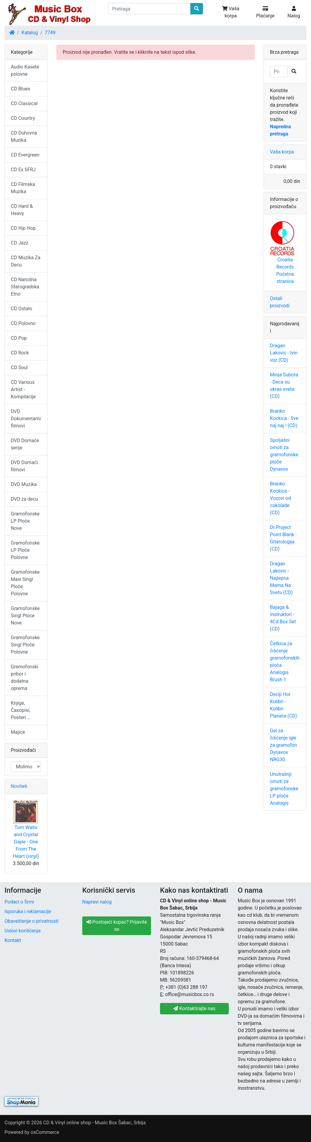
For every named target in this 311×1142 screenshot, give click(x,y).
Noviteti (19, 786)
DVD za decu (24, 499)
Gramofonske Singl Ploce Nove (25, 616)
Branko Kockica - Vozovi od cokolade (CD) (280, 498)
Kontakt (13, 940)
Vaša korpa (230, 12)
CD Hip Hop (23, 228)
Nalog (294, 12)
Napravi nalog (97, 902)
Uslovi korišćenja (23, 931)
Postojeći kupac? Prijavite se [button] (116, 925)
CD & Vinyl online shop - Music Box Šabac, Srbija (94, 1122)
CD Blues (20, 89)
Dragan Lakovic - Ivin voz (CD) (283, 353)
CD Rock (20, 353)
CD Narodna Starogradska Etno (25, 287)
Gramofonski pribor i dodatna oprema (24, 677)
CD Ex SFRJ (23, 169)
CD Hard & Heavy (22, 209)
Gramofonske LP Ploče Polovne (25, 550)
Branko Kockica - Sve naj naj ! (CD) (284, 418)
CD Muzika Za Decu (26, 261)
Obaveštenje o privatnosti (32, 921)
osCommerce (45, 1132)
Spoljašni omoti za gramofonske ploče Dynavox (284, 454)
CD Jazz (19, 243)
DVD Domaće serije (25, 444)
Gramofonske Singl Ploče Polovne (25, 645)
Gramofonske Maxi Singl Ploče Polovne (25, 583)
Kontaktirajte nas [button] (194, 1008)
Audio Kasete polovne (25, 70)
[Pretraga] (149, 8)
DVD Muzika (24, 484)
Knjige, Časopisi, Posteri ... (21, 710)
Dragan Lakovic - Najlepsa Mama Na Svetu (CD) (281, 578)
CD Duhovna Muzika (24, 136)
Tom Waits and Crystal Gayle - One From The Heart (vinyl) (26, 842)
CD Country (23, 118)
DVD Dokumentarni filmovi (26, 419)
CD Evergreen (25, 155)
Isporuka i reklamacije (28, 911)
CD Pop (19, 338)
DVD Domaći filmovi (24, 466)
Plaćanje (265, 12)
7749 (50, 32)
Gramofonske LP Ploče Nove (25, 521)
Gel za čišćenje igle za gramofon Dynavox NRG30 (283, 745)
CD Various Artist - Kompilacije (23, 389)
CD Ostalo (21, 308)
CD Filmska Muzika (23, 187)
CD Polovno (23, 323)
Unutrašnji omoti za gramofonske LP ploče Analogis (284, 788)
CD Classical (24, 103)
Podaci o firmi (19, 902)
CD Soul (19, 367)
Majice (18, 732)
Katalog (30, 32)
